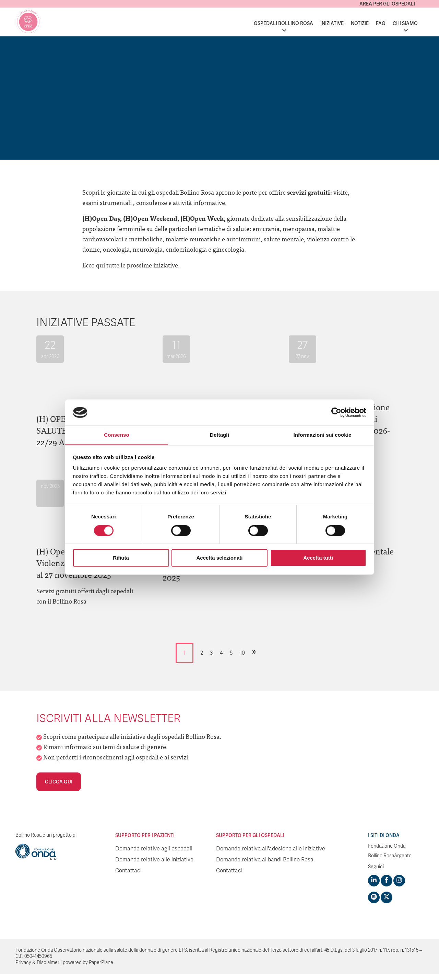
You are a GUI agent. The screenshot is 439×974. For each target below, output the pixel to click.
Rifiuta (121, 558)
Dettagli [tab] (219, 435)
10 (242, 653)
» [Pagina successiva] (254, 651)
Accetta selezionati (219, 558)
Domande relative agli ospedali (153, 848)
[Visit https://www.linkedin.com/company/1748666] (373, 880)
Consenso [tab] (116, 435)
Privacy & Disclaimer (37, 962)
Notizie (360, 23)
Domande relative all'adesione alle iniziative (270, 848)
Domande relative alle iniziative (154, 859)
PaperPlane (101, 962)
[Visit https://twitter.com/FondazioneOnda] (386, 897)
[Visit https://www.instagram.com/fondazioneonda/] (399, 880)
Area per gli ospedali (387, 4)
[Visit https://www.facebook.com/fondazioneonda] (386, 880)
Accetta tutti (318, 558)
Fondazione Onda (386, 846)
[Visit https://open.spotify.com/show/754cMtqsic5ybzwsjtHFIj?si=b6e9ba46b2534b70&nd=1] (373, 897)
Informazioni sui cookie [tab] (323, 435)
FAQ (380, 23)
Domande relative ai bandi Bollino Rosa (264, 859)
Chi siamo (405, 23)
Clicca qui (58, 782)
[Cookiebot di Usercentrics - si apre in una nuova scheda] (336, 412)
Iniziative (332, 23)
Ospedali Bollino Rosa (283, 23)
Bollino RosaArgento (390, 856)
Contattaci (128, 870)
